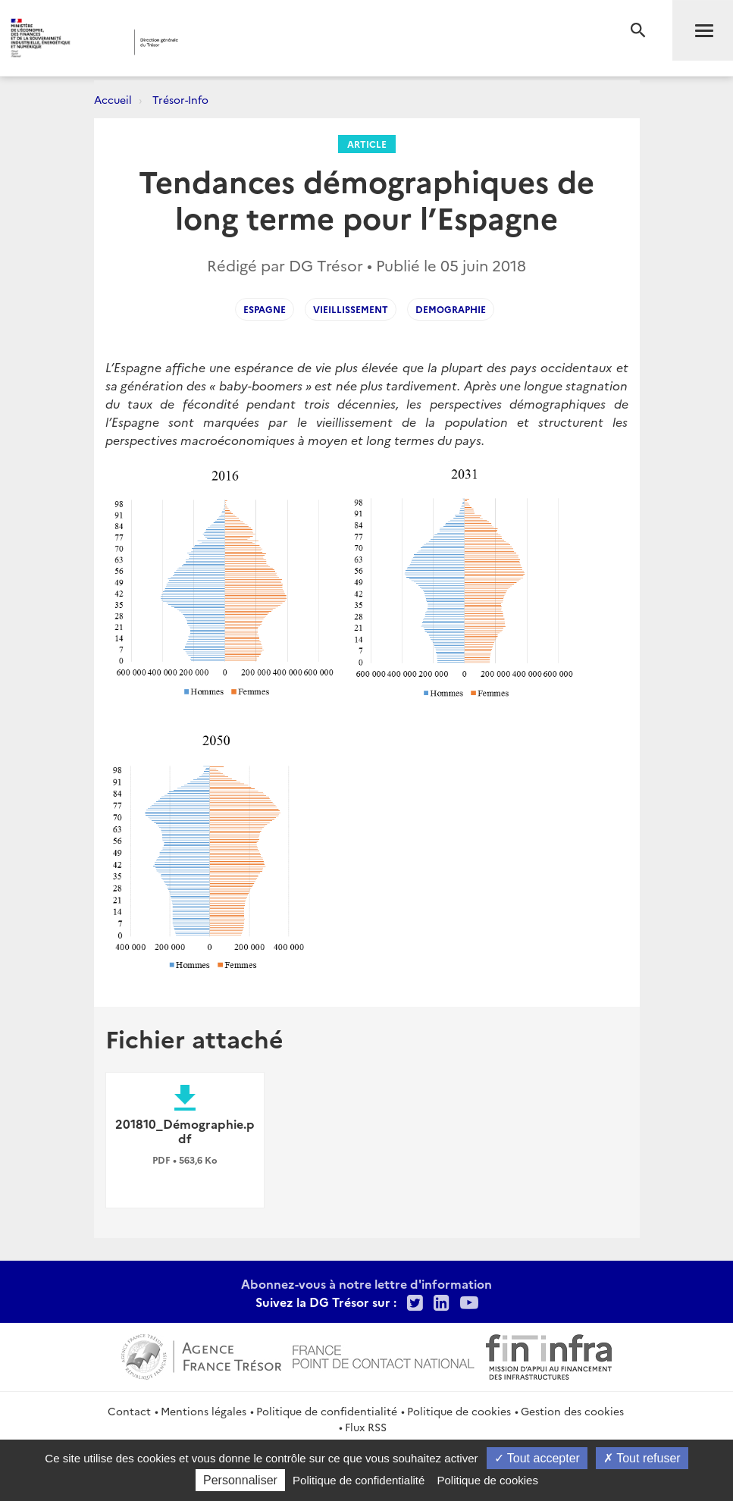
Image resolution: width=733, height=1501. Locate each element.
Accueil (113, 99)
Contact (129, 1410)
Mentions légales (203, 1410)
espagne (264, 308)
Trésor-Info (180, 99)
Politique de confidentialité (326, 1410)
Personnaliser (240, 1480)
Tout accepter (537, 1458)
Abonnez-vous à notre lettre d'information (366, 1283)
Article (367, 143)
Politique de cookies (459, 1410)
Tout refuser (642, 1458)
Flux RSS (366, 1426)
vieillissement (350, 308)
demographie (450, 308)
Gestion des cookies (572, 1410)
